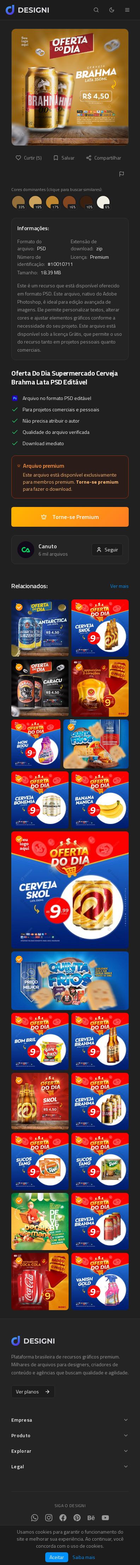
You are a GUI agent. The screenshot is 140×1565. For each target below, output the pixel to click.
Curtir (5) (29, 157)
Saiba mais (83, 1557)
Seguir (107, 549)
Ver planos (33, 1391)
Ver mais (119, 586)
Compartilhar (103, 157)
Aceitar (56, 1557)
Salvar (64, 157)
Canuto (48, 546)
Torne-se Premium (70, 517)
